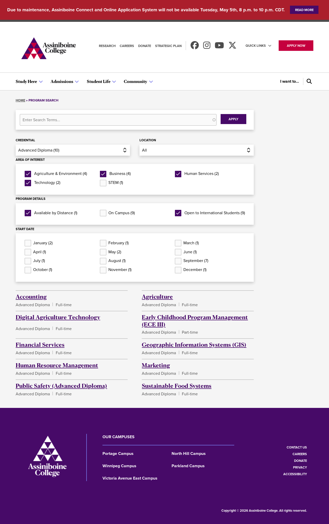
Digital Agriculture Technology (58, 317)
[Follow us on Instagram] (206, 47)
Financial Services (40, 344)
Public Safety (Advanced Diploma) (61, 385)
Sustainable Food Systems (176, 385)
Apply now (296, 45)
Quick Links (256, 45)
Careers (127, 45)
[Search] (308, 81)
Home (20, 100)
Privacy (300, 467)
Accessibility (295, 474)
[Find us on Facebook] (195, 47)
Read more (304, 9)
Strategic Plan (168, 45)
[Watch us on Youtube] (219, 47)
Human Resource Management (57, 365)
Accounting (31, 296)
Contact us (297, 447)
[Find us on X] (232, 47)
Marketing (156, 365)
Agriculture (157, 296)
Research (107, 45)
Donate (144, 45)
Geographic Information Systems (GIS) (194, 344)
